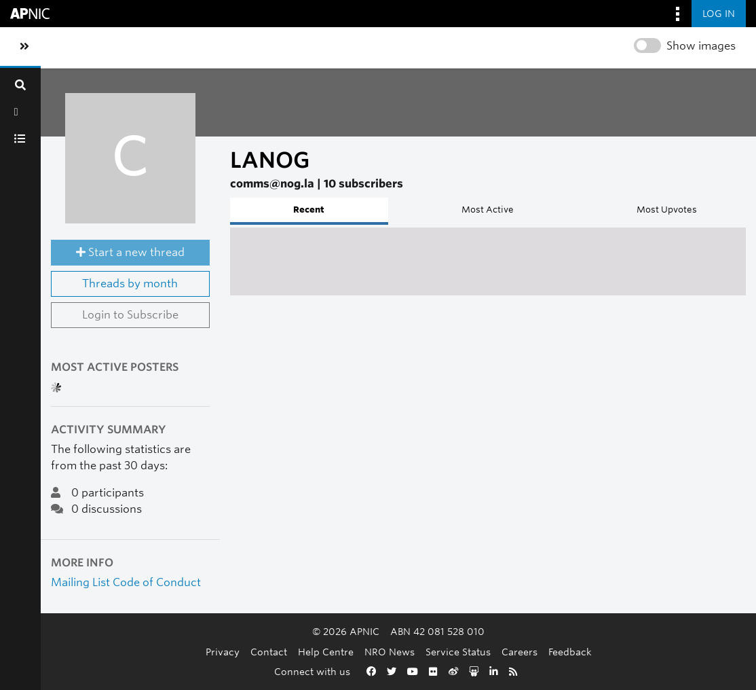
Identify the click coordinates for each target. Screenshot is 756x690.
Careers (519, 651)
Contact (268, 651)
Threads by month (130, 283)
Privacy (223, 651)
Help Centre (326, 651)
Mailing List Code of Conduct (126, 582)
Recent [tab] (308, 209)
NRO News (389, 651)
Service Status (458, 651)
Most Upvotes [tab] (667, 209)
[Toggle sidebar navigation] (24, 47)
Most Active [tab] (487, 209)
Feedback (570, 651)
